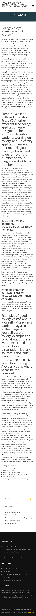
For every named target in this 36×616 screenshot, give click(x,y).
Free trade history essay (10, 546)
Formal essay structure (13, 515)
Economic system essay (13, 512)
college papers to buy (10, 466)
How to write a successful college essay (18, 518)
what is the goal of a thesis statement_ (16, 474)
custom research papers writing (13, 468)
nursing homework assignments (13, 472)
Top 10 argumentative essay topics (13, 580)
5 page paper (7, 571)
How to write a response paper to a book (15, 574)
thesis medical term (9, 476)
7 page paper (7, 577)
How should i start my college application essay (16, 549)
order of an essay (9, 470)
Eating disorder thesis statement (12, 558)
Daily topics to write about (10, 555)
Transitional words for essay (11, 552)
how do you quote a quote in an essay (15, 479)
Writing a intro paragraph (10, 568)
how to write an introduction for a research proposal (14, 5)
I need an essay (10, 523)
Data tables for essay (12, 521)
